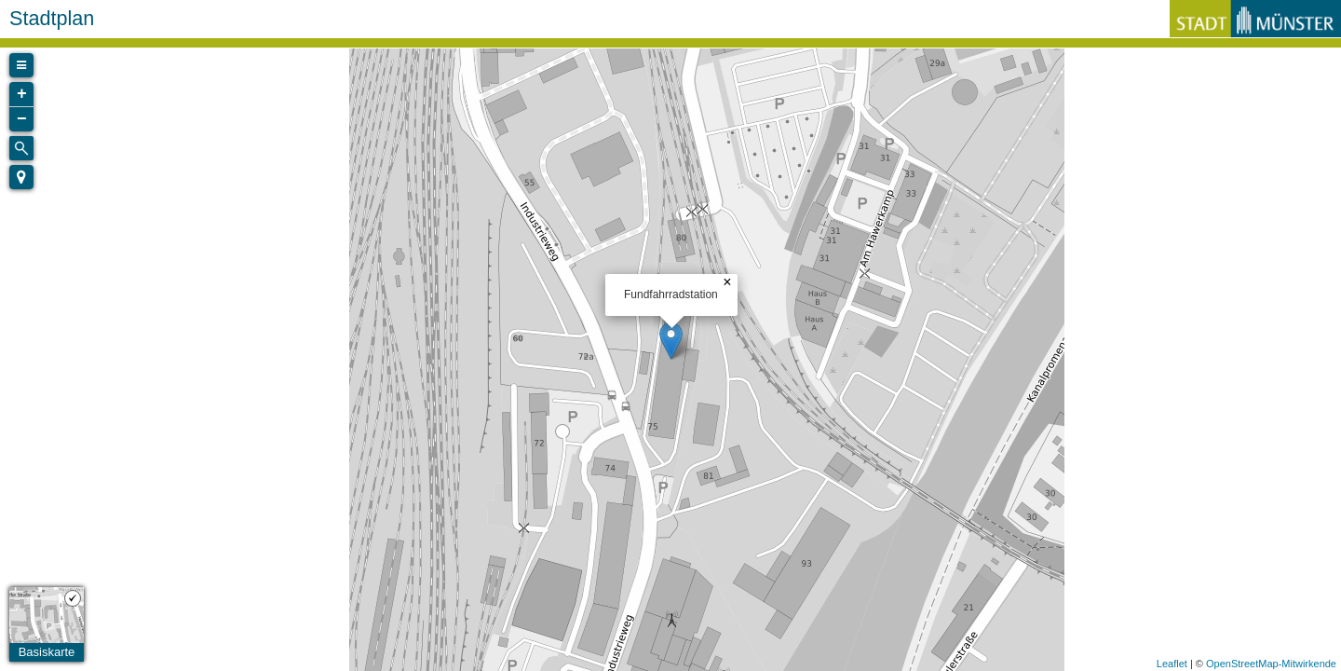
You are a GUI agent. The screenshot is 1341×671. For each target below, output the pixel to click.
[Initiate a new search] (21, 148)
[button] (21, 177)
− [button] (22, 119)
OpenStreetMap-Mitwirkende (1271, 663)
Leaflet (1172, 663)
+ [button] (22, 94)
